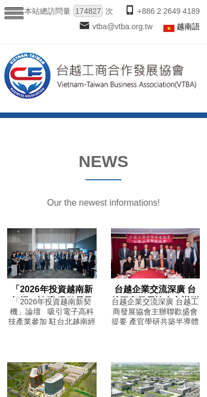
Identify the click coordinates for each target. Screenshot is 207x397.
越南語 (188, 26)
